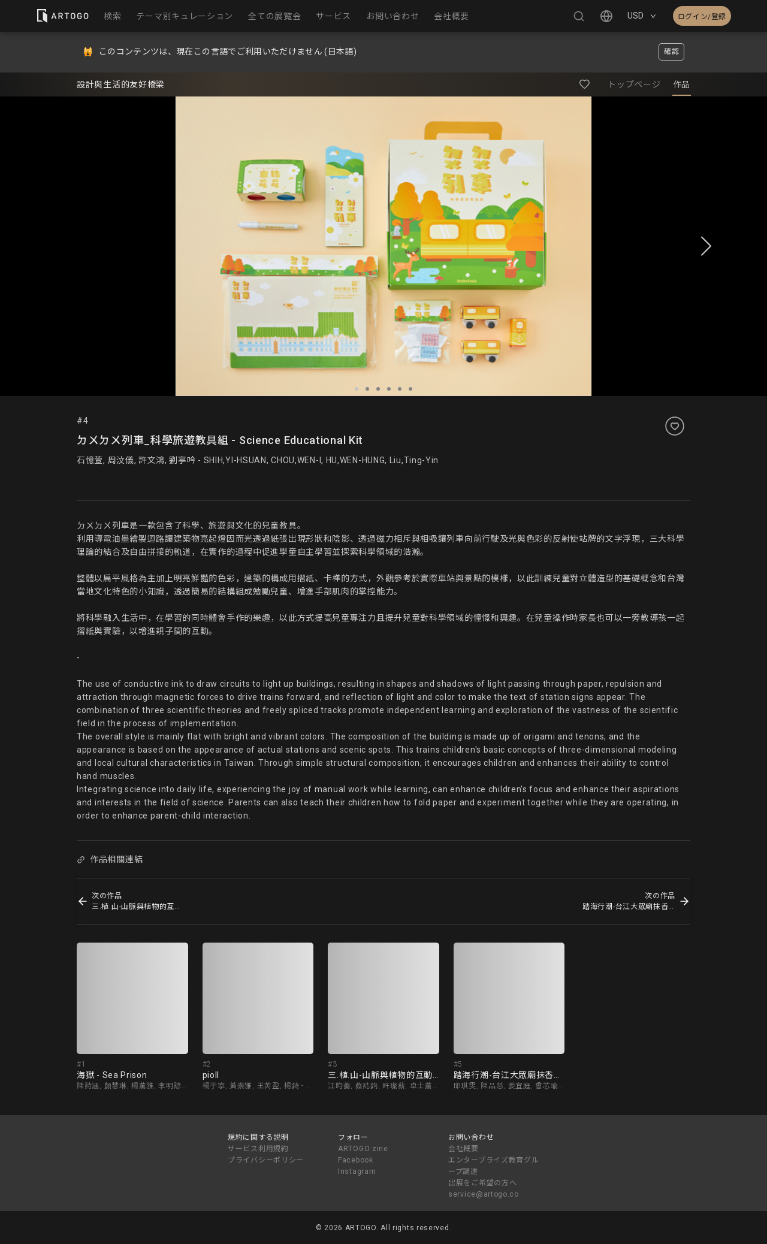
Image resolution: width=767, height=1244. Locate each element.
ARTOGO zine (363, 1149)
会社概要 (463, 1149)
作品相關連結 (110, 859)
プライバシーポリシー (266, 1160)
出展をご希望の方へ (482, 1183)
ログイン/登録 (702, 17)
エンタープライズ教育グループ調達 (493, 1166)
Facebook (355, 1160)
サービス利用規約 (258, 1149)
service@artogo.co (483, 1194)
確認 (671, 51)
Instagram (357, 1171)
